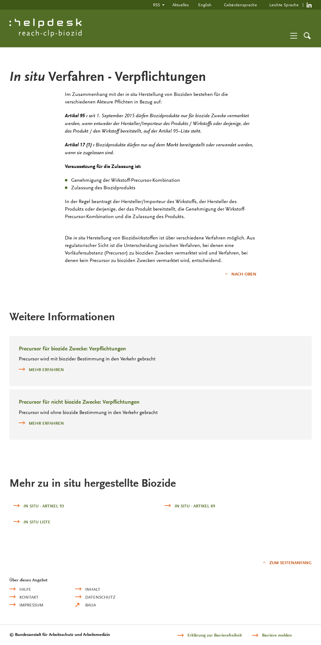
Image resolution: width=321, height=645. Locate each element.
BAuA (90, 605)
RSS (156, 4)
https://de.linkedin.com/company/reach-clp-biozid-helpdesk (309, 5)
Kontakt (29, 597)
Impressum (31, 605)
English (205, 4)
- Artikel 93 (44, 506)
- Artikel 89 (195, 506)
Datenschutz (100, 597)
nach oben (243, 274)
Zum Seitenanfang (290, 562)
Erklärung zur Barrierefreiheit (214, 635)
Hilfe (25, 589)
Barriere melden (277, 635)
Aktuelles (180, 4)
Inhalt (92, 589)
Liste (37, 522)
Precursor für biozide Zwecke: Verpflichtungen (72, 348)
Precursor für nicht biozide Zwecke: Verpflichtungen (79, 402)
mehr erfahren (41, 369)
